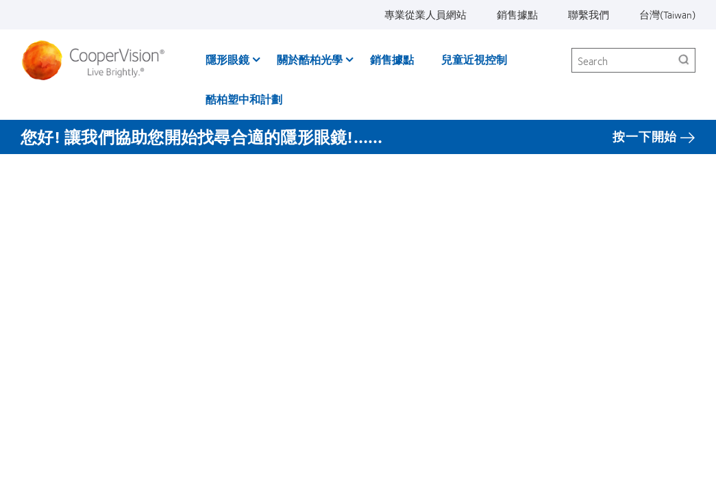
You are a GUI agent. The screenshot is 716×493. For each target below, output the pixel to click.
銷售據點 (517, 14)
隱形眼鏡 (227, 59)
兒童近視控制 (474, 59)
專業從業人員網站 (425, 14)
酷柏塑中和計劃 (244, 99)
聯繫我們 (588, 14)
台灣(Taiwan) (667, 14)
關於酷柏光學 (310, 59)
